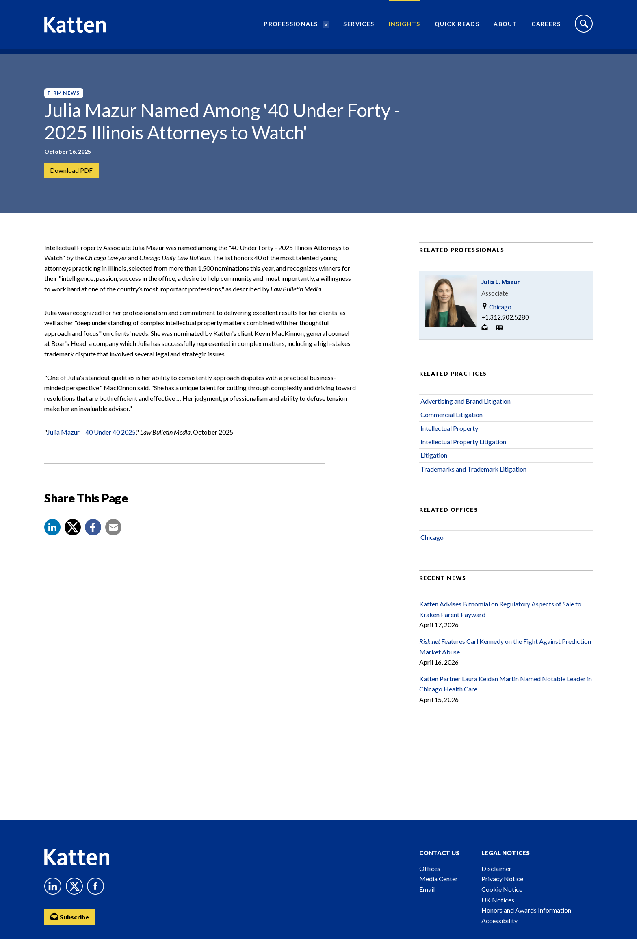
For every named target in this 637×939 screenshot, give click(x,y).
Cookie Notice (501, 889)
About (505, 26)
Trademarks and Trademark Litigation (473, 479)
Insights (404, 26)
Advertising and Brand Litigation (465, 411)
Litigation (433, 466)
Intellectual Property (449, 438)
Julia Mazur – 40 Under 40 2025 (91, 442)
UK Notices (497, 900)
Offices (429, 868)
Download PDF (71, 170)
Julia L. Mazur (500, 292)
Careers (546, 26)
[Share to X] (73, 537)
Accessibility (499, 920)
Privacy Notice (502, 878)
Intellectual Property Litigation (463, 452)
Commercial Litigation (451, 424)
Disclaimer (496, 868)
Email (427, 889)
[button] (52, 537)
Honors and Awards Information (526, 910)
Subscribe (70, 917)
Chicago (496, 317)
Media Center (438, 878)
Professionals (291, 26)
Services (358, 26)
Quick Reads (457, 26)
